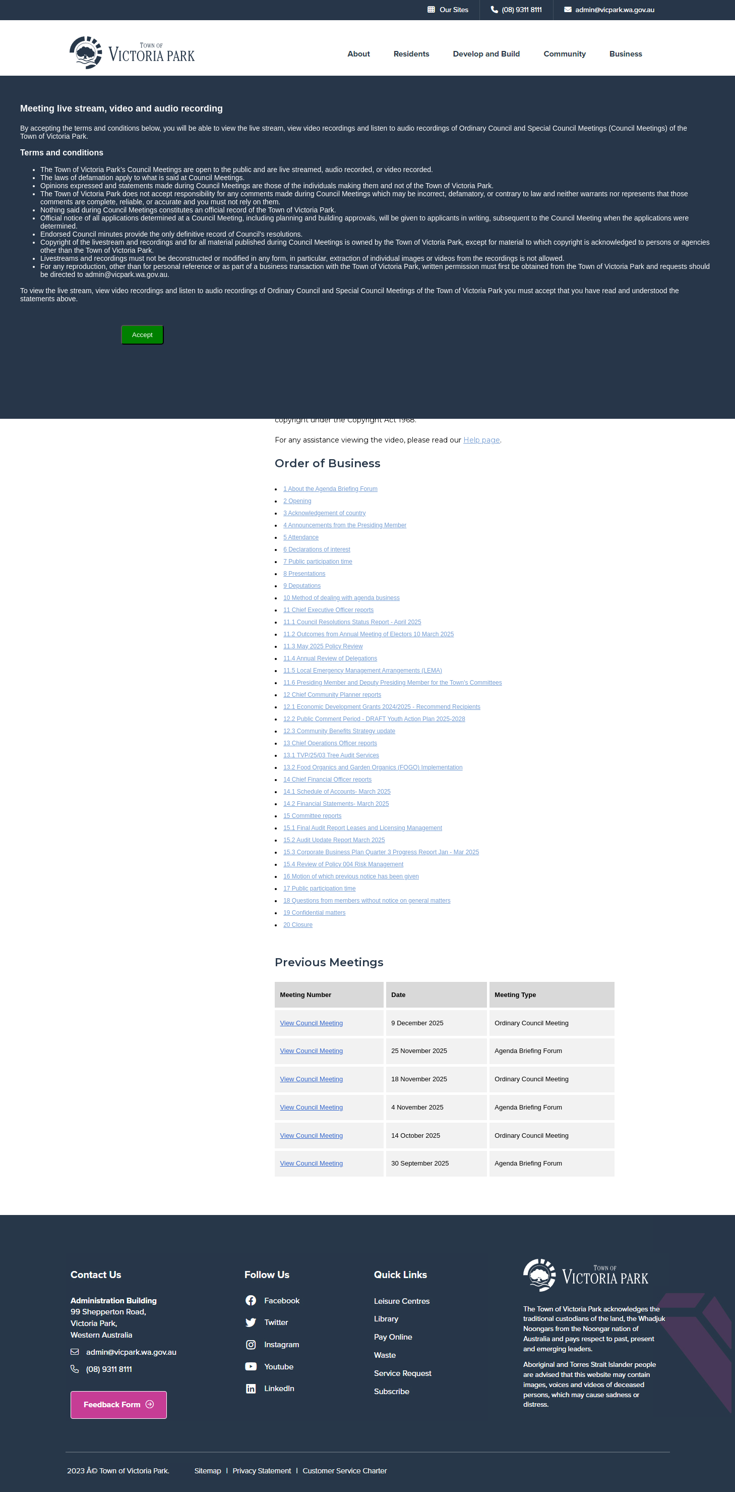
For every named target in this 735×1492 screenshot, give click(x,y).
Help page (481, 440)
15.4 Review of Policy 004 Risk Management (343, 864)
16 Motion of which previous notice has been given (351, 876)
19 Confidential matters (314, 912)
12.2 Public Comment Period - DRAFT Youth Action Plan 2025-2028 (374, 719)
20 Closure (298, 924)
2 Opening (297, 501)
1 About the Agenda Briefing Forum (330, 488)
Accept (142, 335)
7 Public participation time (317, 561)
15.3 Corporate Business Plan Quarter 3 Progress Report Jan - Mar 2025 (381, 852)
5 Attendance (301, 537)
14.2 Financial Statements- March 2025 (336, 803)
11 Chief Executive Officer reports (328, 610)
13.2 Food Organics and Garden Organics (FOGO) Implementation (373, 767)
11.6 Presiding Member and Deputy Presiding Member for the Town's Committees (392, 682)
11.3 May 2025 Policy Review (322, 646)
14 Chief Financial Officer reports (327, 779)
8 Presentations (304, 573)
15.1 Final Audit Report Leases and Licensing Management (362, 828)
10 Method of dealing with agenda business (341, 597)
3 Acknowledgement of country (324, 513)
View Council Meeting (311, 1023)
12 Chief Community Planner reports (332, 694)
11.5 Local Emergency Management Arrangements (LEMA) (362, 670)
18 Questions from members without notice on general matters (367, 900)
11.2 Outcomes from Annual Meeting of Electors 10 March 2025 (368, 634)
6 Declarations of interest (316, 549)
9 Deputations (302, 585)
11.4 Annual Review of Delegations (330, 658)
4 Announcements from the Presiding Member (344, 525)
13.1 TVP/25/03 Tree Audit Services (331, 755)
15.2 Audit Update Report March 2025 (334, 840)
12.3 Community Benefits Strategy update (339, 731)
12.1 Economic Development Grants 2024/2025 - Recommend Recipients (381, 706)
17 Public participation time (319, 888)
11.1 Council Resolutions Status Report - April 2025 (352, 622)
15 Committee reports (312, 815)
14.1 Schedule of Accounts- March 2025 (337, 791)
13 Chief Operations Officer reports (330, 743)
